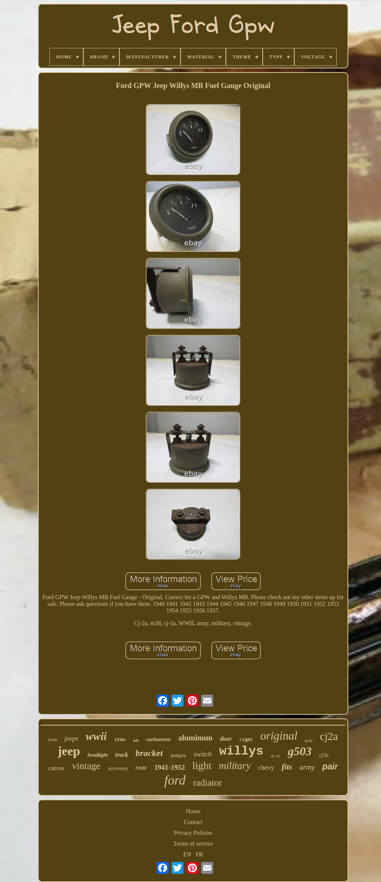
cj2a (329, 736)
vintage (86, 765)
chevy (266, 767)
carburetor (158, 739)
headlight (97, 755)
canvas (56, 768)
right (246, 740)
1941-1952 (169, 767)
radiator (207, 783)
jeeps (71, 738)
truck (121, 755)
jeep (69, 751)
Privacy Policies (193, 833)
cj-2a (309, 741)
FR (199, 854)
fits (287, 766)
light (201, 765)
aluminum (195, 737)
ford (175, 780)
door (226, 738)
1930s (120, 739)
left (136, 740)
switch (202, 754)
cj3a (324, 755)
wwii (96, 736)
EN (187, 854)
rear (141, 767)
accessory (118, 768)
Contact (193, 822)
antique (178, 755)
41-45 (276, 756)
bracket (149, 753)
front (52, 739)
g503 (299, 751)
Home (193, 811)
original (278, 735)
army (307, 767)
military (235, 765)
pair (330, 766)
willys (241, 751)
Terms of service (193, 843)
